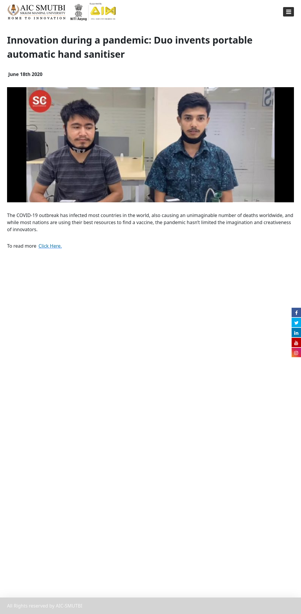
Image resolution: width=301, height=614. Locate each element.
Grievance (18, 460)
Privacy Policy (22, 448)
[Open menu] (288, 11)
